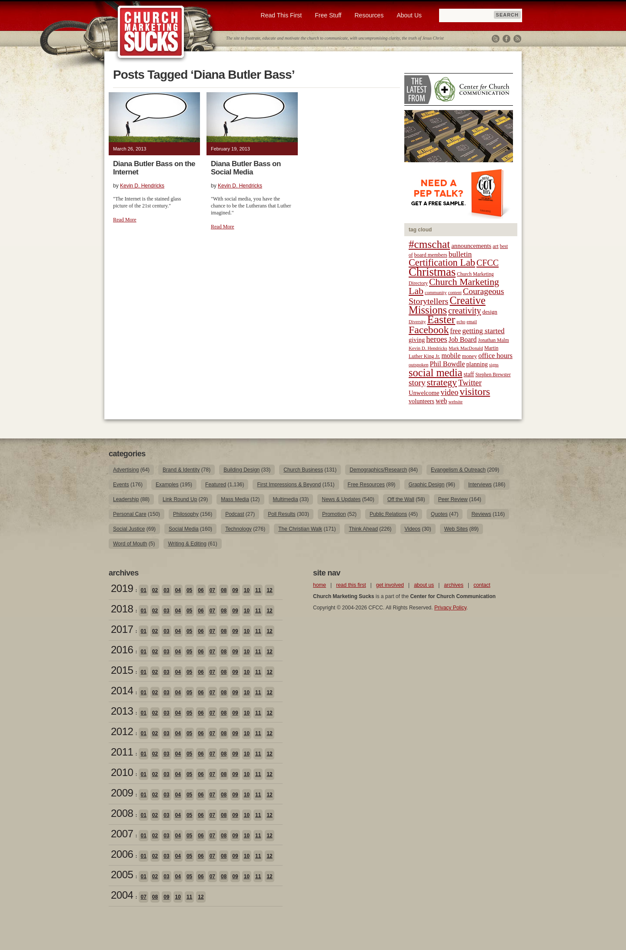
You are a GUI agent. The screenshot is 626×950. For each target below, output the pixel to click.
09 (235, 590)
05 (189, 590)
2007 (122, 834)
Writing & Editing (187, 544)
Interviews (480, 485)
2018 (122, 609)
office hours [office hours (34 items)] (495, 355)
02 (155, 590)
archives (453, 585)
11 (258, 590)
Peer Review (453, 499)
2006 (122, 854)
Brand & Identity (181, 470)
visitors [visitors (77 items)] (475, 391)
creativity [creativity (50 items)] (464, 310)
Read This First (281, 15)
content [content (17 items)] (454, 292)
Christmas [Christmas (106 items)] (432, 271)
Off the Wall (400, 499)
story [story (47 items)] (417, 382)
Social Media (184, 529)
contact (481, 585)
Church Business (303, 470)
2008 (122, 813)
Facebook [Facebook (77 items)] (429, 329)
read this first (351, 585)
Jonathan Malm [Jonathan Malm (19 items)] (493, 340)
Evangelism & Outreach (458, 470)
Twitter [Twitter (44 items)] (470, 382)
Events (121, 485)
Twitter (495, 38)
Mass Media (235, 499)
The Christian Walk (300, 529)
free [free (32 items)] (455, 331)
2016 (122, 650)
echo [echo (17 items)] (460, 321)
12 (269, 590)
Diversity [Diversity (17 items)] (417, 321)
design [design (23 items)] (490, 311)
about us (424, 585)
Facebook (506, 38)
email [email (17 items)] (471, 321)
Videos (412, 529)
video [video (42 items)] (450, 392)
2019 (122, 588)
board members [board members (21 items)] (430, 255)
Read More (125, 220)
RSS (517, 38)
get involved (390, 585)
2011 (122, 752)
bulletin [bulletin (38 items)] (460, 254)
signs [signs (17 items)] (494, 364)
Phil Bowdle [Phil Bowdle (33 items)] (447, 364)
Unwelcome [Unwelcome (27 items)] (424, 392)
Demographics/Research (378, 470)
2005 (122, 874)
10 (247, 590)
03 (166, 590)
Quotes (439, 514)
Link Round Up (180, 499)
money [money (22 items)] (469, 356)
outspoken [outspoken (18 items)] (419, 364)
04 (178, 590)
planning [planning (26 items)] (477, 364)
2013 (122, 711)
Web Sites (456, 529)
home (319, 585)
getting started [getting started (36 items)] (483, 331)
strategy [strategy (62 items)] (442, 382)
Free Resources (366, 485)
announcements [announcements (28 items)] (471, 245)
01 (143, 590)
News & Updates (341, 499)
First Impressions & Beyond (289, 485)
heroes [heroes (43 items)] (436, 339)
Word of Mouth (130, 544)
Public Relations (388, 514)
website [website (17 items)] (456, 401)
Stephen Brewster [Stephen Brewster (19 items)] (492, 374)
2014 (122, 690)
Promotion (334, 514)
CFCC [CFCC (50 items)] (487, 263)
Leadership (126, 499)
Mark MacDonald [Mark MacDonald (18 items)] (466, 348)
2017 (122, 629)
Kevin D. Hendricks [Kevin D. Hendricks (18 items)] (428, 348)
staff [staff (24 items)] (469, 374)
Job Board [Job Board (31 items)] (463, 339)
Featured (215, 485)
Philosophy (186, 514)
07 (212, 590)
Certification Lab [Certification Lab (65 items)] (442, 262)
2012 (122, 731)
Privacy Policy (450, 608)
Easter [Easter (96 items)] (441, 319)
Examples (167, 485)
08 (223, 590)
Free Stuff (328, 15)
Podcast (234, 514)
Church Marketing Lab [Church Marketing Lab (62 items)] (454, 286)
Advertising (126, 470)
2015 (122, 670)
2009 (122, 793)
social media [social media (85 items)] (436, 372)
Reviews (481, 514)
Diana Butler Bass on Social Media (246, 168)
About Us (409, 15)
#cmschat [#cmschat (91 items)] (429, 244)
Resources (368, 15)
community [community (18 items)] (435, 292)
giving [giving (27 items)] (417, 339)
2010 (122, 772)
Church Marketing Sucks (151, 32)
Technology (238, 529)
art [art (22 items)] (495, 246)
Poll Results (281, 514)
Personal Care (130, 514)
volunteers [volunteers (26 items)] (421, 401)
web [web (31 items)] (441, 401)
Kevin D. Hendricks (142, 186)
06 (200, 590)
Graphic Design (427, 485)
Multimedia (285, 499)
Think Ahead (363, 529)
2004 (122, 895)
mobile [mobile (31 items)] (450, 355)
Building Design (241, 470)
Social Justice (129, 529)
